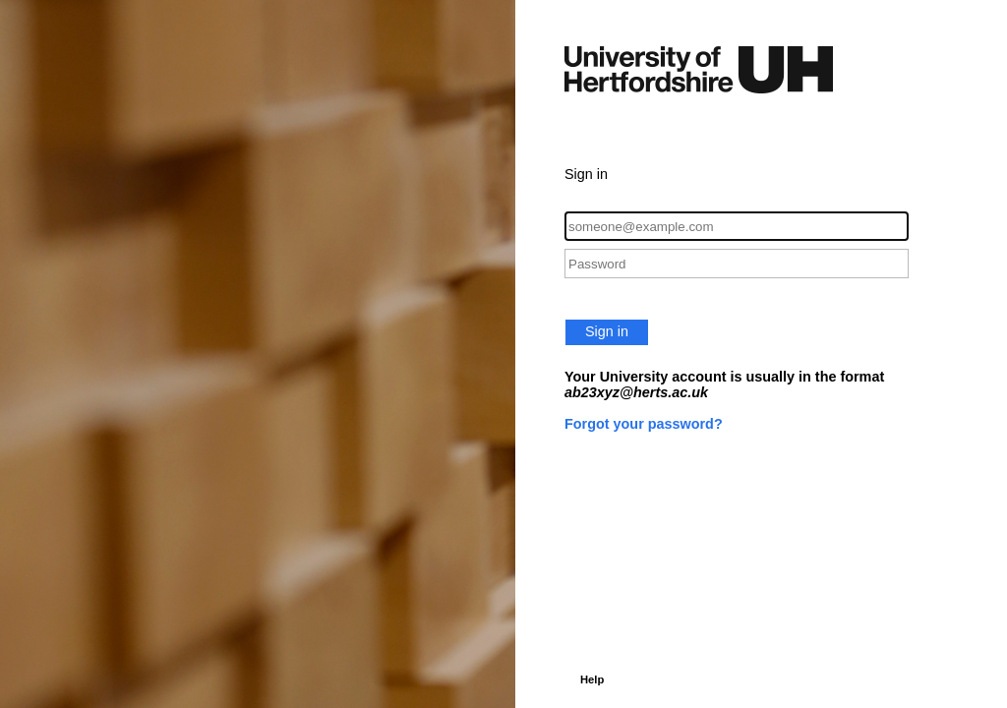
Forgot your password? (643, 424)
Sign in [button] (606, 331)
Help (592, 679)
